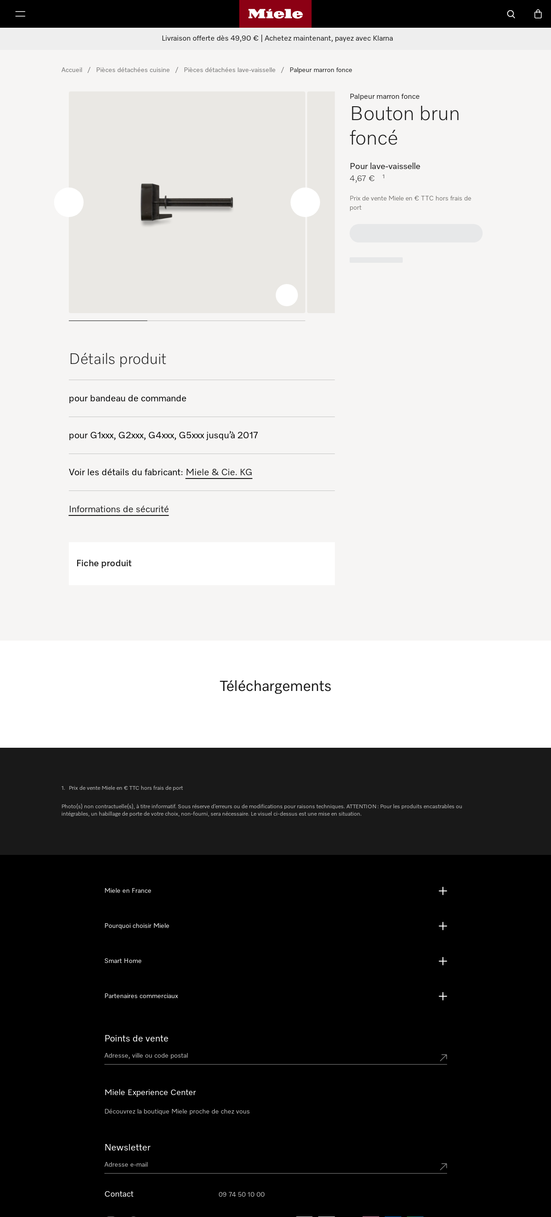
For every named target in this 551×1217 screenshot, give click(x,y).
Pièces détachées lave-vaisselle (230, 70)
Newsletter (127, 1147)
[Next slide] (305, 202)
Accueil (71, 70)
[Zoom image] (287, 295)
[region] (202, 209)
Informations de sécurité (119, 509)
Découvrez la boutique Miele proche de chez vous (177, 1111)
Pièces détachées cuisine (133, 70)
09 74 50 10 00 (241, 1195)
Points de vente (136, 1038)
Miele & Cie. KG (219, 472)
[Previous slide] (69, 202)
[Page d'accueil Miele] (275, 14)
